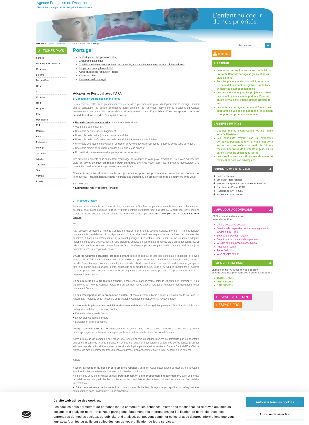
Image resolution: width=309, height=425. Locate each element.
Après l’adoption (225, 250)
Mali (38, 125)
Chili (38, 91)
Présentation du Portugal (92, 79)
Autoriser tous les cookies (275, 378)
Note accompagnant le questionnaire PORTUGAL (241, 183)
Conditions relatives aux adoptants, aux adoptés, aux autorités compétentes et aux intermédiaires (132, 64)
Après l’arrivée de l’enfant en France (98, 71)
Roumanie (41, 69)
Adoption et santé (226, 246)
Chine (39, 86)
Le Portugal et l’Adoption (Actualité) (98, 57)
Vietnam (40, 176)
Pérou (39, 136)
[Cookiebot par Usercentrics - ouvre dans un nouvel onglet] (26, 417)
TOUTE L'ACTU (225, 278)
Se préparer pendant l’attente (232, 235)
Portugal (40, 147)
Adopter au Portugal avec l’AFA (96, 68)
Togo (38, 170)
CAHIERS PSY (225, 285)
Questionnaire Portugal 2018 (231, 187)
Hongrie (40, 108)
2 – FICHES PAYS (83, 44)
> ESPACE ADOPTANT (233, 297)
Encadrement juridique (91, 60)
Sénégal (40, 58)
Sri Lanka (41, 153)
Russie (39, 181)
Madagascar (42, 119)
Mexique (40, 131)
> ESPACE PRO (228, 305)
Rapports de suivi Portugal (230, 191)
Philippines (41, 142)
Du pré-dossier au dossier (231, 224)
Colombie (41, 97)
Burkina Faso (42, 80)
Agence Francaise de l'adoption (61, 44)
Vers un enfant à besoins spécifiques (237, 243)
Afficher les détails (67, 417)
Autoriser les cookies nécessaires (275, 402)
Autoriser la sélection (275, 390)
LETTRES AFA (225, 281)
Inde (38, 114)
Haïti (38, 103)
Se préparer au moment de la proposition (239, 239)
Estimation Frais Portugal (229, 179)
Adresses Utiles (87, 75)
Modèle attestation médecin (230, 194)
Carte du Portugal (225, 176)
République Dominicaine (48, 63)
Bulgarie (40, 75)
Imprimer (223, 53)
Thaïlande (41, 164)
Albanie (40, 159)
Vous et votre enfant (228, 254)
